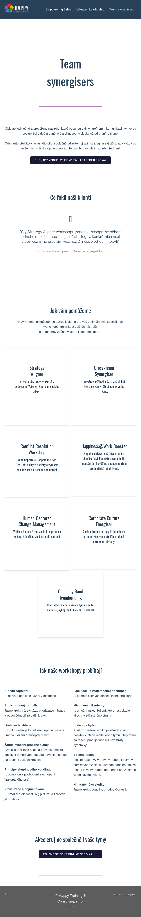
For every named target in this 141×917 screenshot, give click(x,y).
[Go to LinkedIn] (5, 894)
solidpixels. (131, 894)
